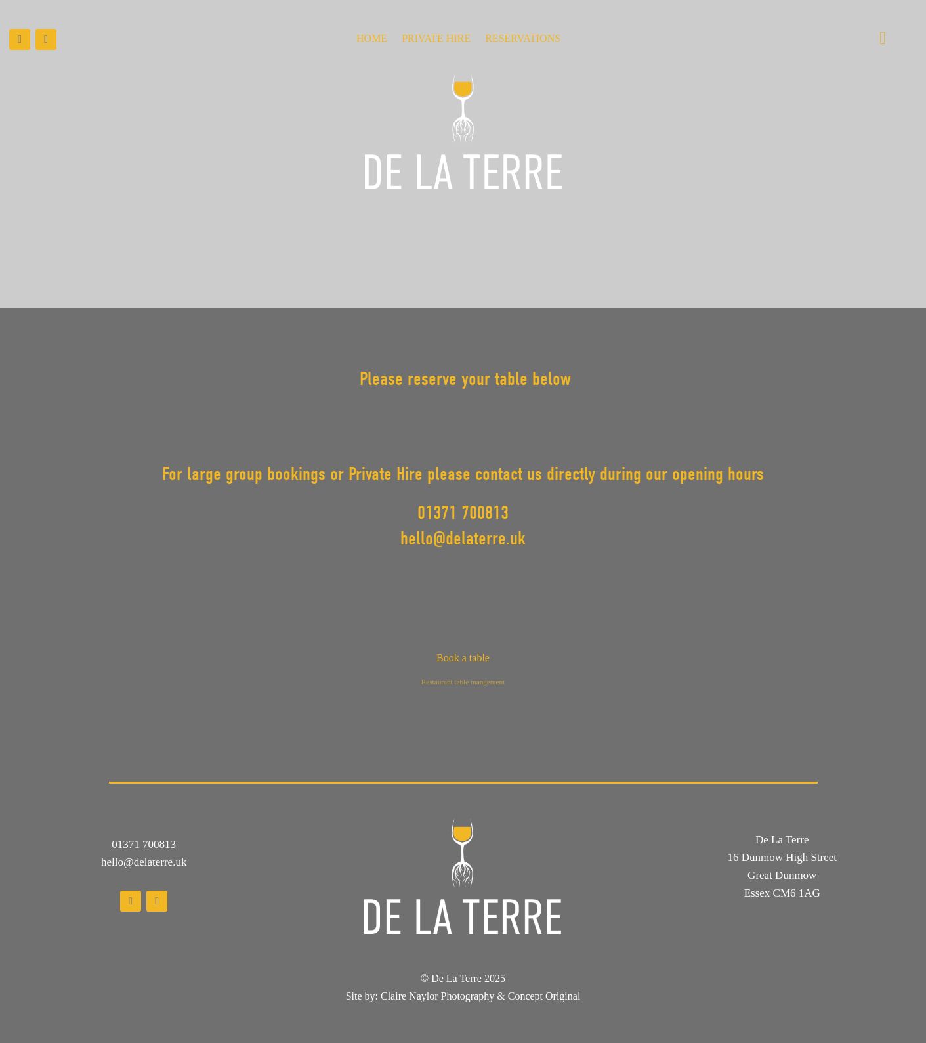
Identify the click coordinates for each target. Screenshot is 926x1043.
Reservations (522, 39)
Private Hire (436, 39)
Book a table (463, 657)
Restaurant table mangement (463, 682)
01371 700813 (144, 844)
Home (371, 39)
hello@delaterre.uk (143, 862)
